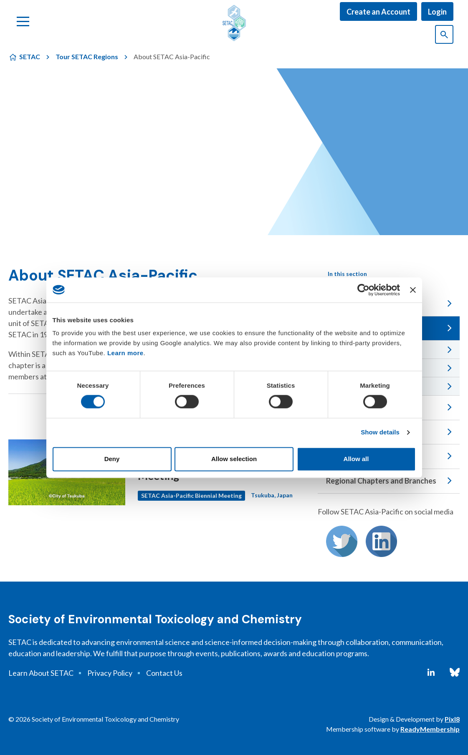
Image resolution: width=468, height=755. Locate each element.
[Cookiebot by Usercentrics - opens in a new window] (363, 289)
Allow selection (234, 458)
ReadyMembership (430, 729)
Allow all (356, 458)
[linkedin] (431, 672)
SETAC (29, 56)
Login (437, 11)
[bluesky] (455, 672)
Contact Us (164, 672)
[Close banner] (413, 290)
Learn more (125, 352)
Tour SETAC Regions (87, 56)
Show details (380, 432)
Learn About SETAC (40, 672)
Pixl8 (452, 719)
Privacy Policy (109, 672)
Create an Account (378, 11)
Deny (112, 458)
